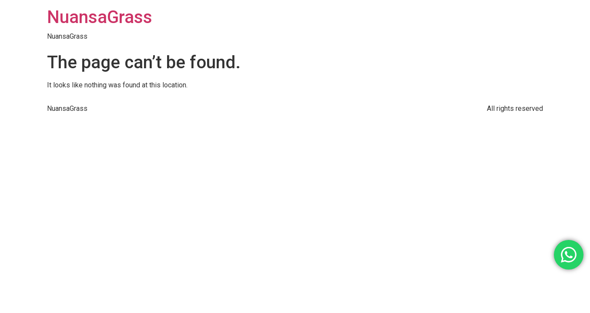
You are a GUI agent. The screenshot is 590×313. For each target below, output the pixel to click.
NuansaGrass (99, 17)
